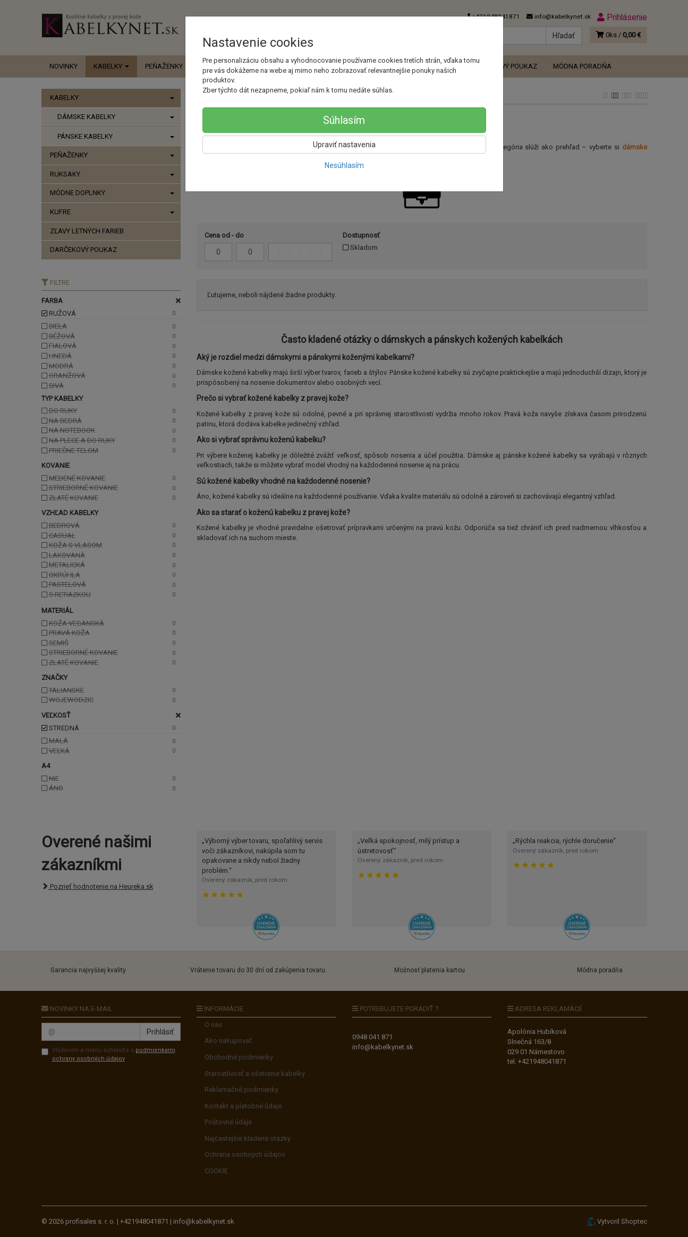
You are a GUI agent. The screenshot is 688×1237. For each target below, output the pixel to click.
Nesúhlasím (344, 165)
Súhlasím (344, 120)
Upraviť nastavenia (344, 144)
